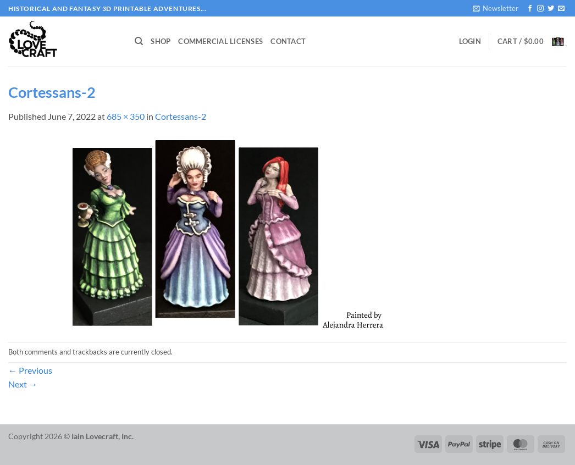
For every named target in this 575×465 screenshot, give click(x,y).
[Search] (139, 41)
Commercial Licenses (220, 41)
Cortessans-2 (180, 116)
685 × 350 (126, 116)
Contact (288, 41)
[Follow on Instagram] (540, 9)
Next (22, 384)
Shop (160, 41)
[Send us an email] (561, 9)
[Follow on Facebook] (530, 9)
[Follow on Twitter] (551, 9)
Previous (30, 370)
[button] (495, 8)
